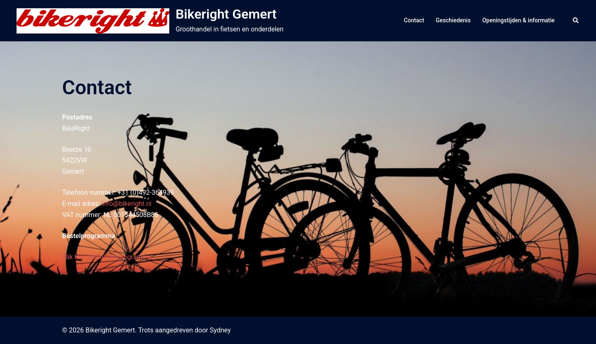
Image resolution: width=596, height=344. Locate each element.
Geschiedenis (453, 20)
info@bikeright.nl (126, 204)
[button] (576, 20)
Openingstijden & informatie (518, 20)
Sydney (220, 330)
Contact (414, 20)
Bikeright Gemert (225, 14)
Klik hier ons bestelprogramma (107, 257)
